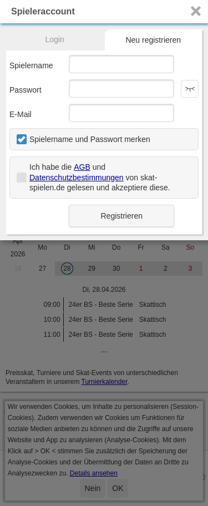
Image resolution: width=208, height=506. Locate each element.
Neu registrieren (153, 40)
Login (54, 39)
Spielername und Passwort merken (89, 139)
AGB (82, 167)
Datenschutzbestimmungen (76, 177)
